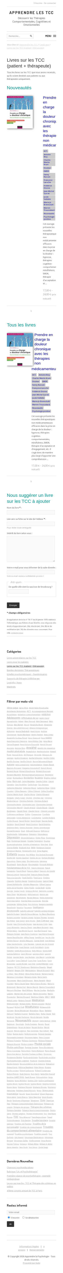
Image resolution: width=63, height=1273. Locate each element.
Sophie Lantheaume (46, 1081)
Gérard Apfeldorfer (14, 884)
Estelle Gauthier (22, 858)
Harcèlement (21, 898)
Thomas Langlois (18, 1114)
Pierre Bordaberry (46, 1047)
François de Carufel (47, 871)
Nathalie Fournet (21, 1014)
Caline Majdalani (28, 781)
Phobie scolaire (27, 1044)
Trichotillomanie (13, 1120)
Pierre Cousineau (13, 1051)
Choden (29, 798)
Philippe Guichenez (29, 1041)
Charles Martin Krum (47, 162)
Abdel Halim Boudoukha (38, 708)
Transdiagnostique (39, 1117)
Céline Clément (34, 791)
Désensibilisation (28, 838)
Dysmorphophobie (14, 844)
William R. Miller (46, 1144)
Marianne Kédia (30, 977)
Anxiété (31, 747)
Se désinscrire (32, 1218)
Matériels (11, 687)
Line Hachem (30, 957)
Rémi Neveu (39, 1067)
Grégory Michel (32, 891)
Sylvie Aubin (11, 1097)
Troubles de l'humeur (23, 1124)
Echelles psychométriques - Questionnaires (27, 674)
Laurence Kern (38, 954)
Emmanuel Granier (43, 848)
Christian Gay (38, 798)
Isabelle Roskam (13, 914)
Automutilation (36, 765)
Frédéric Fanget (21, 881)
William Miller (33, 1144)
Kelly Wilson (37, 951)
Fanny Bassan (47, 175)
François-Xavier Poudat (40, 875)
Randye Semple (13, 1064)
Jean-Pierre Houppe (46, 934)
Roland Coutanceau (43, 1071)
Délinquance (23, 834)
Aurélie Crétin (48, 758)
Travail (49, 1117)
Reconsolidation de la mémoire (32, 1064)
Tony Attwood (25, 1117)
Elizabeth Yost (24, 848)
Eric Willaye (30, 855)
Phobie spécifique (15, 1047)
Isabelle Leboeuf (26, 911)
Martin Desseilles (40, 994)
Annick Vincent (46, 744)
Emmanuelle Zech (29, 851)
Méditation (38, 1000)
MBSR (53, 997)
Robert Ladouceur (27, 1071)
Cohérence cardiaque (15, 814)
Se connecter (50, 3)
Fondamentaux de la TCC (18, 868)
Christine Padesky (26, 801)
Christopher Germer (44, 804)
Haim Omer (11, 894)
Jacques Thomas (40, 918)
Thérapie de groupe (21, 1107)
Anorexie (10, 748)
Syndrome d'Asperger (21, 1101)
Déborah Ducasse (33, 831)
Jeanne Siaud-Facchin (15, 937)
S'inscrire (38, 3)
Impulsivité (11, 908)
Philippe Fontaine (14, 1041)
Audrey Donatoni (21, 758)
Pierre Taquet (50, 1051)
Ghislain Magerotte (30, 884)
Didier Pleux (40, 838)
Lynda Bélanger (42, 964)
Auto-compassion (22, 765)
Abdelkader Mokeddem (16, 711)
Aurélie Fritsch (26, 761)
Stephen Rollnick (49, 1084)
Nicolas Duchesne (22, 1017)
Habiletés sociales (46, 891)
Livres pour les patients (18, 662)
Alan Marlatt (18, 725)
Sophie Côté (33, 1081)
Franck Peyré (21, 871)
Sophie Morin (12, 1084)
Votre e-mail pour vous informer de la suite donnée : (31, 567)
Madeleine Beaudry (38, 967)
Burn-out (16, 781)
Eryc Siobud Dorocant (44, 855)
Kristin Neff (47, 951)
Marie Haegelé (39, 980)
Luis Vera (31, 964)
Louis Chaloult (21, 961)
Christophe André (14, 804)
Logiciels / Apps (14, 682)
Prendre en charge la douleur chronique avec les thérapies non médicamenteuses (47, 352)
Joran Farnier (24, 947)
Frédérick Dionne (48, 187)
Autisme (10, 764)
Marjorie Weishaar (14, 990)
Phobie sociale (42, 1044)
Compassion (36, 814)
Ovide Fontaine (31, 1024)
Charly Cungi (20, 798)
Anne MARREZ (46, 738)
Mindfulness (32, 1007)
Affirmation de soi (29, 718)
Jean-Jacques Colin (40, 924)
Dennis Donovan (26, 828)
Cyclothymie (36, 818)
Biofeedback (18, 778)
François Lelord (13, 875)
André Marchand (23, 735)
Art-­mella (37, 755)
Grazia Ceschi (19, 891)
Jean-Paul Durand (40, 931)
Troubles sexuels (41, 1134)
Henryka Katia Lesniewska (31, 901)
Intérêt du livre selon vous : (19, 533)
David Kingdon (44, 824)
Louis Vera (32, 961)
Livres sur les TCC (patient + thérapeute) (25, 666)
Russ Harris (35, 1074)
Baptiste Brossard (14, 768)
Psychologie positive (49, 218)
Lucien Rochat (21, 964)
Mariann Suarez (47, 974)
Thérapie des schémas (41, 1107)
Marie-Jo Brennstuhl (48, 203)
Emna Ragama (42, 851)
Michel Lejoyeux (38, 1004)
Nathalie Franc (34, 1014)
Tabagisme (35, 1101)
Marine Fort (21, 987)
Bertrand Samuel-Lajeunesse (33, 775)
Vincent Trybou (13, 1144)
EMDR (46, 171)
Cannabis (10, 785)
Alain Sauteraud (42, 721)
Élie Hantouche (33, 861)
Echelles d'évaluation (31, 844)
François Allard (33, 871)
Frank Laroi (38, 878)
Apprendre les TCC (31, 12)
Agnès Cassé (44, 718)
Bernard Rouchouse (27, 771)
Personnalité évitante (15, 1037)
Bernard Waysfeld (14, 775)
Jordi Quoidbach (37, 947)
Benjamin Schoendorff (31, 768)
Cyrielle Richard (48, 818)
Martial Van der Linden (23, 994)
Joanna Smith (39, 941)
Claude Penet (22, 811)
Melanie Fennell (24, 1001)
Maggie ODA (19, 970)
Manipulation (30, 970)
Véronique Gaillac (21, 1141)
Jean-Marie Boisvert (41, 927)
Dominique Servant (18, 841)
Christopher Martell (15, 808)
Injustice (20, 908)
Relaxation (50, 1064)
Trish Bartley (26, 1120)
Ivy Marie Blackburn (47, 914)
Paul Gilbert (44, 1031)
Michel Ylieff (19, 1007)
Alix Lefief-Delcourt (21, 728)
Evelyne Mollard (48, 858)
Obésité (35, 1021)
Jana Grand (20, 921)
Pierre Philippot (38, 1051)
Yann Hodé (23, 1147)
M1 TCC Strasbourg (22, 967)
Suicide (22, 1094)
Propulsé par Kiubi (31, 1263)
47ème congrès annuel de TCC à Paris (24, 1191)
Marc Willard (19, 974)
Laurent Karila (18, 957)
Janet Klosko (30, 921)
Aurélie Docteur (13, 761)
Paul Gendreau (33, 1031)
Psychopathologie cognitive (18, 1061)
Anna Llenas (48, 735)
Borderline (29, 778)
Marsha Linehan (40, 990)
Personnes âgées (31, 1037)
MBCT (47, 997)
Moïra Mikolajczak (22, 1011)
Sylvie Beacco (22, 1097)
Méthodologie (13, 1004)
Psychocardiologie (30, 1057)
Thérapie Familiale (14, 1110)
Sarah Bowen (30, 1077)
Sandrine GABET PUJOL (15, 1077)
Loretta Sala (49, 957)
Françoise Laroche (48, 181)
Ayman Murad (48, 765)
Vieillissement (34, 1141)
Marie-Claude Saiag (22, 984)
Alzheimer (11, 731)
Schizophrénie (41, 1077)
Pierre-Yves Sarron (14, 1054)
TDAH (42, 1100)
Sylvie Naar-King (35, 1097)
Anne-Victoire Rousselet (29, 744)
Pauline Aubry (18, 1034)
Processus (48, 1054)
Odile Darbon (45, 1021)
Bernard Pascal (12, 771)
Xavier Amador (12, 1147)
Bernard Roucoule (43, 771)
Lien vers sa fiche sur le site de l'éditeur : (26, 519)
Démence (33, 834)
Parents (41, 1024)
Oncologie (20, 1024)
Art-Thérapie (28, 755)
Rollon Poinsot (13, 1074)
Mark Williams (27, 990)
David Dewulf (20, 824)
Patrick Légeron (20, 1031)
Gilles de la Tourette (15, 888)
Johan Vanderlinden (14, 944)
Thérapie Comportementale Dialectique (27, 1104)
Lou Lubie (11, 961)
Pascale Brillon (37, 1027)
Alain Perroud (29, 721)
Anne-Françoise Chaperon (17, 741)
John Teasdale (28, 944)
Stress (39, 1090)
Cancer (51, 781)
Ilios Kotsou (33, 904)
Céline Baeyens (21, 791)
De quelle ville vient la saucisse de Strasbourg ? (30, 587)
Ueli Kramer (19, 1137)
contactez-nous (17, 633)
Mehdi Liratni (12, 1001)
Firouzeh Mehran (46, 864)
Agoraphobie (12, 721)
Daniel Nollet (24, 821)
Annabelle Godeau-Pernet (17, 738)
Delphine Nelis (13, 828)
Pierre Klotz (26, 1051)
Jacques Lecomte (13, 918)
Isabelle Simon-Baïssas (29, 914)
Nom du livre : (14, 508)
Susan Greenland (32, 1094)
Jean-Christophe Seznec (22, 924)
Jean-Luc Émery (26, 927)
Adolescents (13, 717)
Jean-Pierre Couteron (29, 934)
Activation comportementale (29, 715)
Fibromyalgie (33, 864)
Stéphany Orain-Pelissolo (26, 1090)
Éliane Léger (21, 861)
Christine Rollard (41, 801)
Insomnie (28, 908)
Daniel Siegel (36, 821)
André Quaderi (37, 735)
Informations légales (29, 1246)
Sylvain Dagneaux (46, 1094)
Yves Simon (33, 1147)
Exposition (11, 861)
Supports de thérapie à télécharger (23, 678)
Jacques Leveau (27, 918)
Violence (23, 1144)
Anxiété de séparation (46, 748)
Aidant (20, 721)
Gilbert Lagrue (45, 884)
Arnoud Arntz (17, 755)
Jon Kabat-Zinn (12, 947)
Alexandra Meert (36, 725)
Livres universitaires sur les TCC (21, 658)
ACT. (45, 151)
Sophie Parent (36, 1084)
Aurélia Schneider (35, 758)
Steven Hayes (12, 1087)
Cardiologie (32, 785)
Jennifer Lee (39, 937)
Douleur (47, 168)
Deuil (23, 831)
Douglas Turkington (35, 841)
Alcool (26, 725)
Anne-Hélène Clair (35, 741)
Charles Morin (29, 794)
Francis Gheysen (37, 868)
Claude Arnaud (29, 808)
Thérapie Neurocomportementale (35, 1110)
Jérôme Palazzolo (26, 941)
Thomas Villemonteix (34, 1114)
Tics (45, 1114)
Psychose (33, 1061)
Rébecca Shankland (26, 1067)
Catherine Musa (43, 788)
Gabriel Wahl (48, 881)
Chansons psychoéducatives (20, 1167)
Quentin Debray (44, 1061)
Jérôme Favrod (13, 941)
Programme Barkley (14, 1057)
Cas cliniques (43, 785)
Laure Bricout (26, 954)
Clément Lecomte (48, 811)
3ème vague (12, 708)
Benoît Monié (46, 768)
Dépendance (43, 834)
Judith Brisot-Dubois (23, 951)
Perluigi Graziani (44, 1034)
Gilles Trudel (29, 888)
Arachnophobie (43, 751)
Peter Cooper (44, 1037)
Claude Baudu (41, 808)
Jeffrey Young (29, 937)
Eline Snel (44, 844)
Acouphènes (12, 715)
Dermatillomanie (13, 831)
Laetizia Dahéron (13, 954)
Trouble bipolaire (40, 1120)
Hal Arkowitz (22, 894)
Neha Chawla (46, 1014)
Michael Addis (25, 1004)
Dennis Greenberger (42, 828)
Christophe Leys (28, 804)
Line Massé (40, 957)
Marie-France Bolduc (38, 984)
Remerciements (37, 1250)
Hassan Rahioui (33, 898)
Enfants (12, 854)
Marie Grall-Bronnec (25, 980)
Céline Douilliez (47, 791)
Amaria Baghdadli (23, 731)
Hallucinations (33, 894)
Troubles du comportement (31, 1127)
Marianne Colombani (15, 977)
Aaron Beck (23, 708)
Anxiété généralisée (16, 751)
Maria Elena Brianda (33, 974)
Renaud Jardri (12, 1067)
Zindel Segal (43, 1147)
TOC (15, 1117)
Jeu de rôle (49, 937)
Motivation (34, 1011)
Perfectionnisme (30, 1034)
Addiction (46, 714)
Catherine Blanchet (14, 788)
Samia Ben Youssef (48, 1074)
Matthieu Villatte (37, 997)
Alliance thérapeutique (39, 728)
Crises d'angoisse (23, 818)
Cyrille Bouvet (12, 821)
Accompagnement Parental (42, 711)
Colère (27, 814)
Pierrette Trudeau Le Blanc (32, 1054)
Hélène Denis (22, 904)
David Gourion (32, 824)
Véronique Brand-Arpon (34, 1137)
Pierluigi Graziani (31, 1047)
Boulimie (39, 778)
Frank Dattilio (27, 878)
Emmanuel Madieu (14, 851)
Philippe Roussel (13, 1044)
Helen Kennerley (46, 898)
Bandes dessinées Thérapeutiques (23, 670)
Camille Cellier (41, 781)
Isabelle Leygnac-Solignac (44, 911)
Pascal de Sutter (24, 1027)
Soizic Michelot (21, 1081)
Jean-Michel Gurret (49, 192)
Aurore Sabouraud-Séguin (42, 761)
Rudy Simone (25, 1074)
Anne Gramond (34, 738)
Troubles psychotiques (24, 1134)
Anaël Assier (35, 731)
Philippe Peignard (45, 1041)
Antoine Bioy (47, 155)
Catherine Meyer (29, 788)
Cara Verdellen (21, 785)
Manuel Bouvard (43, 970)
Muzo (41, 1011)
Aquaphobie (31, 751)
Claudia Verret (34, 811)
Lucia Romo (42, 961)
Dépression (13, 837)
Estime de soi (35, 858)
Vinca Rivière (46, 1141)
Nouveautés (49, 213)
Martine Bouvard (23, 997)
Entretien (21, 855)
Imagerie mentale (46, 904)
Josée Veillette (47, 198)
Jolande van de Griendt (44, 944)
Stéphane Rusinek (25, 1087)
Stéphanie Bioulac (40, 1087)
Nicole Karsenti (36, 1017)
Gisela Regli (40, 888)
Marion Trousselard (49, 209)
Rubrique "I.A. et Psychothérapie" (22, 1171)
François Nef (25, 875)
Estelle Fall (11, 858)
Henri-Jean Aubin (13, 901)
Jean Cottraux (42, 921)
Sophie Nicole (24, 1084)
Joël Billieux (50, 941)
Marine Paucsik (32, 987)
